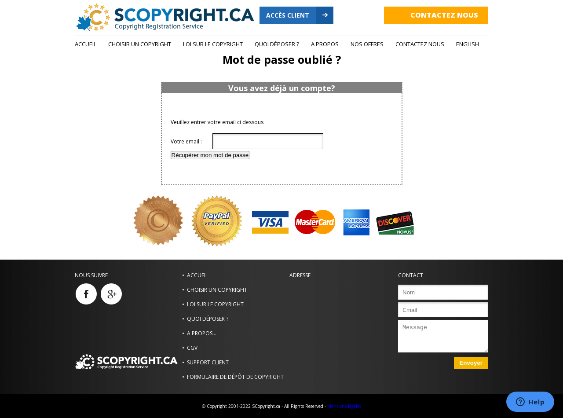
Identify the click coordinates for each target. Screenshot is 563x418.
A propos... (201, 333)
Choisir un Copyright (139, 44)
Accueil (85, 44)
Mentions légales (344, 406)
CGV (192, 348)
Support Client (208, 362)
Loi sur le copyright (213, 44)
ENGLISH (467, 44)
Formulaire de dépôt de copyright (235, 377)
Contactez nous (444, 15)
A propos (325, 44)
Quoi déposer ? (277, 44)
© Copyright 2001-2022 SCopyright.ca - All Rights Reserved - (264, 406)
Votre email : (186, 141)
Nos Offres (367, 44)
